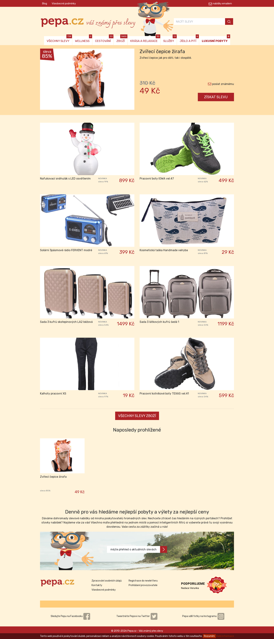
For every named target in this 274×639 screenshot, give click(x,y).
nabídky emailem (222, 3)
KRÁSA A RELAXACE (145, 39)
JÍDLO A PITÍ (189, 39)
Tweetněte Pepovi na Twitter (137, 616)
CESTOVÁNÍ (104, 39)
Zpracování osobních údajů (107, 580)
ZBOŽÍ (121, 39)
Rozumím (209, 636)
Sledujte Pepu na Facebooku (71, 616)
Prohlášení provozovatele (143, 585)
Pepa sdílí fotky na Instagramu (203, 616)
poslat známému (223, 84)
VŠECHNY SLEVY (59, 39)
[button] (47, 80)
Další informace (225, 636)
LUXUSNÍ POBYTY (216, 39)
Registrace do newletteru (143, 580)
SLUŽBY (170, 39)
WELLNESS (83, 39)
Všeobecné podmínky (64, 3)
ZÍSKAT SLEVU (216, 97)
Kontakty (97, 585)
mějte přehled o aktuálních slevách (138, 549)
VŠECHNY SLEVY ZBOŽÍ (137, 416)
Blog (44, 3)
